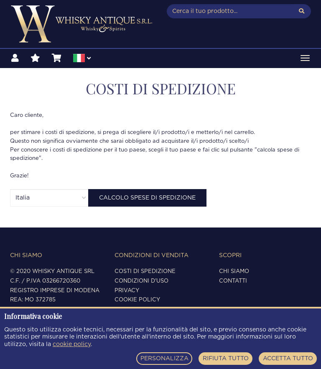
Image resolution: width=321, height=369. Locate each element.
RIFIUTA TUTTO (226, 358)
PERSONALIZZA (164, 358)
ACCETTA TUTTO (288, 358)
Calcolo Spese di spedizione (147, 198)
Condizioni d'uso (141, 281)
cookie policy (72, 344)
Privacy (127, 290)
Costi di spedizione (145, 271)
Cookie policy (137, 300)
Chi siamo (234, 271)
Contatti (233, 281)
